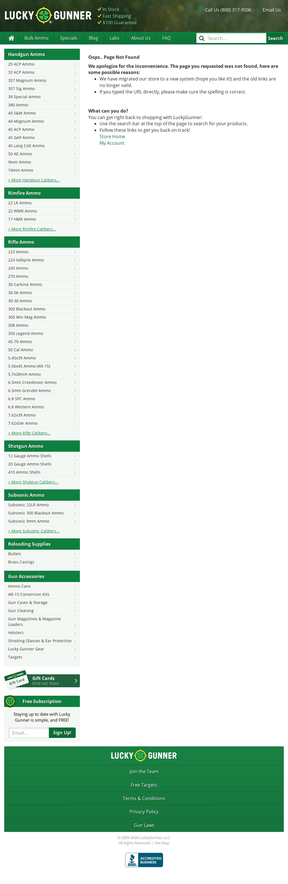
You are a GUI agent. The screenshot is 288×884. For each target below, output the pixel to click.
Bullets (14, 553)
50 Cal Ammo (20, 349)
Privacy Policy (144, 812)
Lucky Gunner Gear (26, 649)
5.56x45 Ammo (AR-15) (29, 366)
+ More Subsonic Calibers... (34, 531)
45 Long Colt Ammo (26, 145)
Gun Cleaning (21, 610)
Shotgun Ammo (25, 446)
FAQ (166, 38)
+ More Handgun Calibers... (34, 180)
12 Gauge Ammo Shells (29, 455)
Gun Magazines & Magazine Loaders (34, 621)
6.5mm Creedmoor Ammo (32, 382)
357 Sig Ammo (21, 88)
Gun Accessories (26, 576)
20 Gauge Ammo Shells (29, 464)
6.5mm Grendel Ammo (29, 390)
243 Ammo (18, 268)
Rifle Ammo (21, 242)
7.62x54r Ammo (22, 423)
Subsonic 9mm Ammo (28, 521)
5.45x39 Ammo (22, 358)
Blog (93, 38)
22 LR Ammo (20, 202)
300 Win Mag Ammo (27, 317)
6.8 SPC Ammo (21, 398)
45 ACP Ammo (21, 129)
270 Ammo (18, 276)
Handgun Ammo (26, 54)
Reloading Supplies (29, 544)
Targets (15, 657)
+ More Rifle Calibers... (29, 433)
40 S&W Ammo (22, 113)
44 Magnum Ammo (26, 121)
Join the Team (144, 771)
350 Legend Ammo (25, 333)
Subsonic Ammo (26, 495)
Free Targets (144, 785)
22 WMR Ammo (22, 211)
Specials (68, 38)
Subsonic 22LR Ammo (28, 504)
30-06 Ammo (20, 292)
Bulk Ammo (36, 38)
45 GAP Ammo (21, 137)
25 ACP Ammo (21, 64)
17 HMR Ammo (22, 219)
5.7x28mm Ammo (24, 374)
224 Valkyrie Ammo (26, 260)
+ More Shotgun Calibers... (33, 482)
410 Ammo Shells (24, 472)
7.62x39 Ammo (22, 415)
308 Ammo (18, 325)
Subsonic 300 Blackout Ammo (36, 513)
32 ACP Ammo (21, 72)
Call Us (228, 10)
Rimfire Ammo (24, 193)
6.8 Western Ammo (26, 406)
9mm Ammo (19, 162)
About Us (141, 38)
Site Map (162, 842)
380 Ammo (18, 105)
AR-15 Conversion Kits (29, 594)
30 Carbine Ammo (25, 284)
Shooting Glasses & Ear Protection (40, 640)
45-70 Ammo (20, 341)
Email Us (272, 10)
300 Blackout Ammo (26, 309)
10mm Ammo (20, 170)
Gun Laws (144, 825)
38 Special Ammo (24, 96)
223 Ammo (18, 251)
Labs (115, 38)
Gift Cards (56, 680)
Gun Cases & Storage (28, 602)
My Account (112, 143)
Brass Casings (21, 562)
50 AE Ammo (20, 153)
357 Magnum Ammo (27, 80)
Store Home (112, 136)
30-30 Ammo (20, 300)
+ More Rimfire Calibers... (32, 229)
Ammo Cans (19, 586)
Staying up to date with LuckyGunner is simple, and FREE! (42, 717)
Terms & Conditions (144, 798)
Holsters (16, 632)
